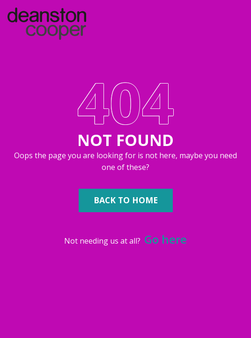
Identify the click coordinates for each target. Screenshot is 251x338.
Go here (165, 239)
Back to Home (126, 200)
